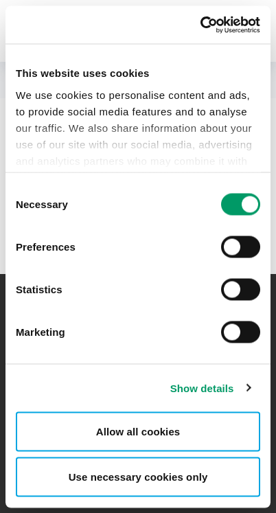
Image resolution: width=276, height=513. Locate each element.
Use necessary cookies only (138, 476)
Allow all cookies (138, 431)
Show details (202, 388)
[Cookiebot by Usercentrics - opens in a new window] (200, 25)
